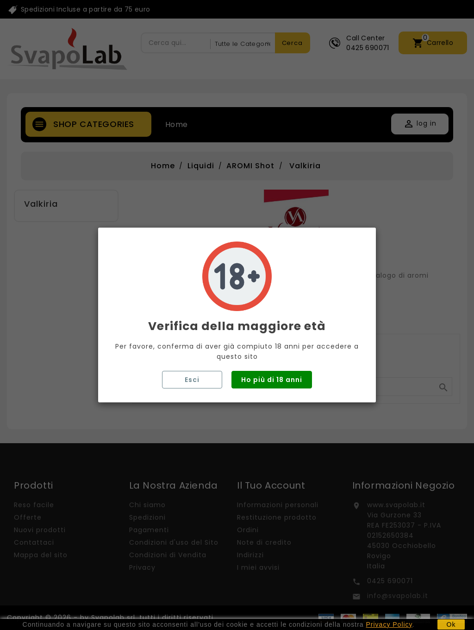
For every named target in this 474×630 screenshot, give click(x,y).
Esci (192, 379)
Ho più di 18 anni (271, 379)
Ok (451, 624)
